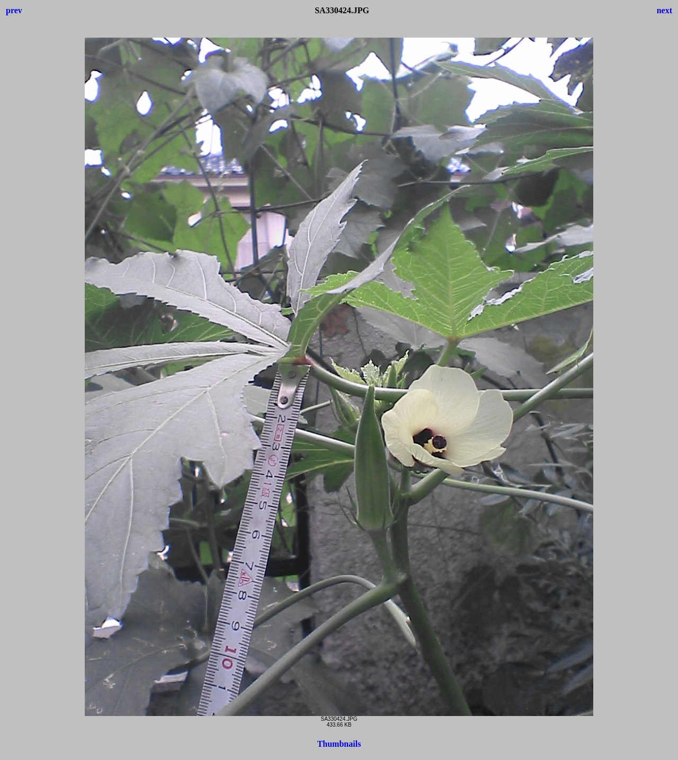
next (664, 10)
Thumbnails (339, 743)
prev (14, 10)
